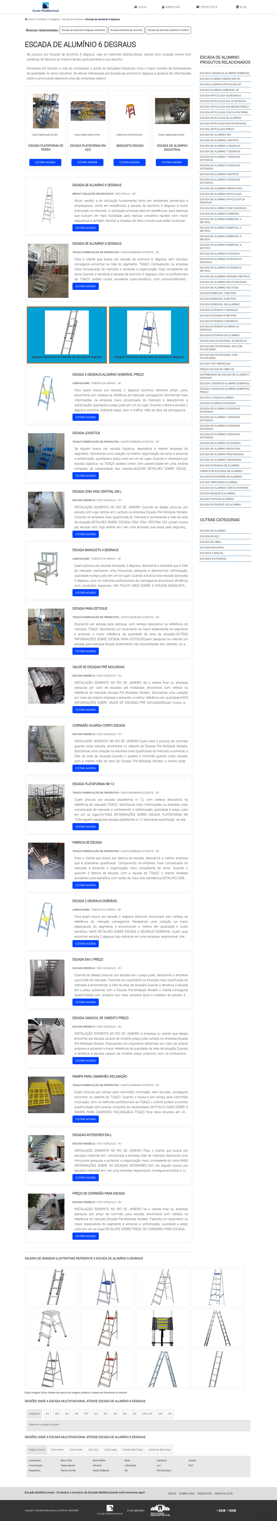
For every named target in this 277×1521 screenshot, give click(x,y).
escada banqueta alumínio (217, 493)
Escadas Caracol (212, 553)
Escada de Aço (209, 536)
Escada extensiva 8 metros (218, 315)
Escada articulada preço (217, 129)
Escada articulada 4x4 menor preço (224, 106)
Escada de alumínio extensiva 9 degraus (221, 261)
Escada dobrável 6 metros (218, 298)
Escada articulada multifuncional (223, 123)
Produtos (206, 7)
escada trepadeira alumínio (218, 482)
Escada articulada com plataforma (224, 112)
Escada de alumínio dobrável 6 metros (220, 238)
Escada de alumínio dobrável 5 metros (220, 229)
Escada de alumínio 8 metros (219, 174)
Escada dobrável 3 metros (218, 293)
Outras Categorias (219, 519)
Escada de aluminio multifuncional (223, 282)
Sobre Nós (171, 7)
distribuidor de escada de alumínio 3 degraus (225, 376)
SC (96, 1413)
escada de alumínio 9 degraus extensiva (220, 436)
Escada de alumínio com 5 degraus (223, 208)
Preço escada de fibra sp (217, 369)
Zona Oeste (76, 1449)
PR (86, 1413)
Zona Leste (111, 1449)
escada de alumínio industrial (220, 448)
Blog (241, 7)
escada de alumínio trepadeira (220, 460)
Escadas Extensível (213, 558)
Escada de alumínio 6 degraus (220, 146)
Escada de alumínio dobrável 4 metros (220, 221)
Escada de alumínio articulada (220, 194)
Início (140, 7)
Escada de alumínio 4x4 (215, 134)
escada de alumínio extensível (220, 443)
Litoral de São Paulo (160, 1449)
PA (170, 1413)
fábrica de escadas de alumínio (221, 471)
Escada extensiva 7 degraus (219, 310)
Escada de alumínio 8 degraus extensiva (83, 30)
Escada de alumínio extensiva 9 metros (221, 269)
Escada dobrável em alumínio (220, 304)
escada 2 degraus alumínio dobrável (225, 383)
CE (134, 1413)
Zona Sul (93, 1449)
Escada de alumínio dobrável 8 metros (168, 30)
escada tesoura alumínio (217, 499)
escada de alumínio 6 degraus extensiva (220, 410)
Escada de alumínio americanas (221, 188)
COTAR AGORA (45, 162)
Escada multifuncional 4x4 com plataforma (221, 348)
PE (115, 1413)
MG (57, 1413)
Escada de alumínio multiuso (219, 287)
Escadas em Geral (212, 547)
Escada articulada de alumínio (220, 118)
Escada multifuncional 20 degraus (223, 341)
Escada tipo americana (215, 363)
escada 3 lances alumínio (217, 397)
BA (125, 1413)
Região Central (37, 1449)
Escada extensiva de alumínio (126, 30)
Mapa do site (224, 1493)
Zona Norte (57, 1449)
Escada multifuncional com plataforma (218, 357)
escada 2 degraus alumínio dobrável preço (225, 390)
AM (160, 1413)
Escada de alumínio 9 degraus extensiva (220, 181)
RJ (47, 1413)
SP (76, 1413)
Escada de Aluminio (213, 530)
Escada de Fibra (210, 542)
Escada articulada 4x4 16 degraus (223, 101)
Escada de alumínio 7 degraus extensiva (220, 159)
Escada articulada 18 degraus (220, 95)
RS (105, 1413)
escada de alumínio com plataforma (224, 488)
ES (67, 1413)
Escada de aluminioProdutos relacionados (225, 60)
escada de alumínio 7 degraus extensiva (220, 419)
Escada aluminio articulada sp (220, 84)
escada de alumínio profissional (222, 454)
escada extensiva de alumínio (220, 465)
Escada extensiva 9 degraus (219, 321)
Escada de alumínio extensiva (220, 253)
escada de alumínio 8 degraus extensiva (220, 427)
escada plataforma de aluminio (221, 476)
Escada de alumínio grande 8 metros (225, 276)
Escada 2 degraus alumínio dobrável (225, 73)
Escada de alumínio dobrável (219, 213)
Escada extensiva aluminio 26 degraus (219, 328)
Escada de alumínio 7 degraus (220, 151)
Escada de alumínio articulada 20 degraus (222, 201)
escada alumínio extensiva (218, 403)
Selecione (34, 1413)
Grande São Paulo (133, 1449)
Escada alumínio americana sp (220, 78)
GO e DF (147, 1413)
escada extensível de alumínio (220, 504)
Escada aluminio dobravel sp (219, 90)
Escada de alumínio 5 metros (219, 140)
